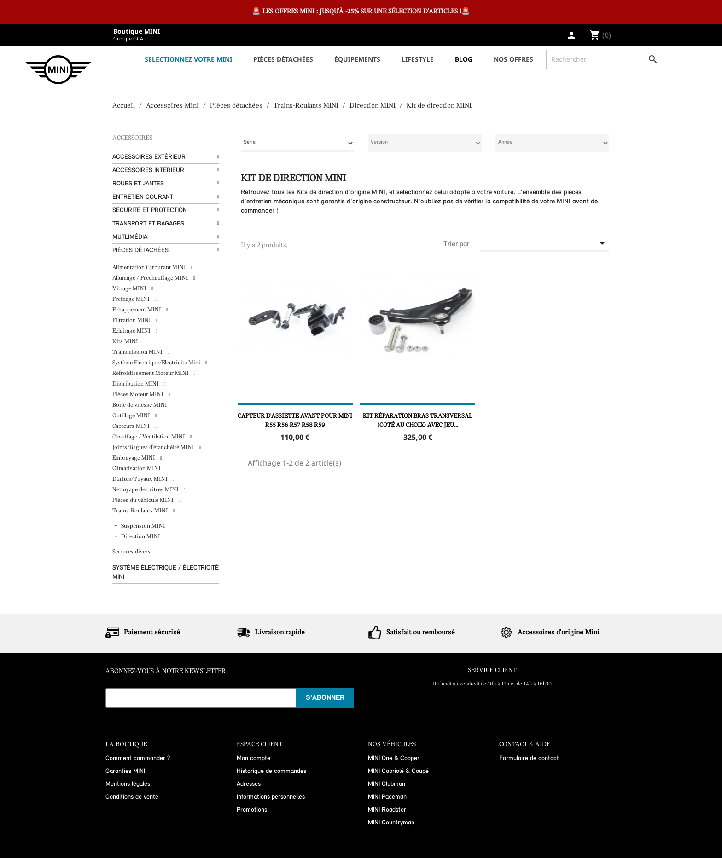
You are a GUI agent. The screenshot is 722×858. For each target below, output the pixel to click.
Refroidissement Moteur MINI (151, 373)
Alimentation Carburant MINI (149, 268)
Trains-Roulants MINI (140, 511)
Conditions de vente (131, 797)
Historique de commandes (271, 771)
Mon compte (253, 758)
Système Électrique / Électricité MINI (165, 572)
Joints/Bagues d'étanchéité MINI (154, 447)
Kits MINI (125, 342)
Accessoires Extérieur (149, 157)
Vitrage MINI (130, 289)
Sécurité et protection (149, 210)
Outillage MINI (131, 416)
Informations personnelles (271, 797)
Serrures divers (131, 552)
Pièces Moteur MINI (138, 394)
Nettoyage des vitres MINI (146, 490)
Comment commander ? (137, 758)
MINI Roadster (387, 809)
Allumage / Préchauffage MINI (151, 278)
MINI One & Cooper (393, 758)
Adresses (249, 784)
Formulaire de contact (529, 758)
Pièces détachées (140, 250)
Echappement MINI (137, 310)
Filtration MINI (132, 320)
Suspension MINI (143, 526)
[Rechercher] (604, 59)
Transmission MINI (138, 352)
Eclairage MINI (132, 331)
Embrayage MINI (134, 458)
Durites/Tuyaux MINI (140, 479)
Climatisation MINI (137, 469)
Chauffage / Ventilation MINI (149, 437)
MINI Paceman (387, 797)
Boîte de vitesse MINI (139, 405)
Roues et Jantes (138, 183)
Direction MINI (140, 537)
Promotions (252, 809)
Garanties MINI (125, 771)
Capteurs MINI (131, 426)
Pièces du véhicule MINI (143, 500)
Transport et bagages (148, 223)
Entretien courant (142, 197)
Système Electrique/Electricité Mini (157, 363)
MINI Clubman (386, 784)
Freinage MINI (131, 299)
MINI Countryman (391, 822)
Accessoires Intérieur (148, 170)
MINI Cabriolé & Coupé (398, 771)
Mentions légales (127, 784)
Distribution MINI (136, 384)
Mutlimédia (129, 237)
